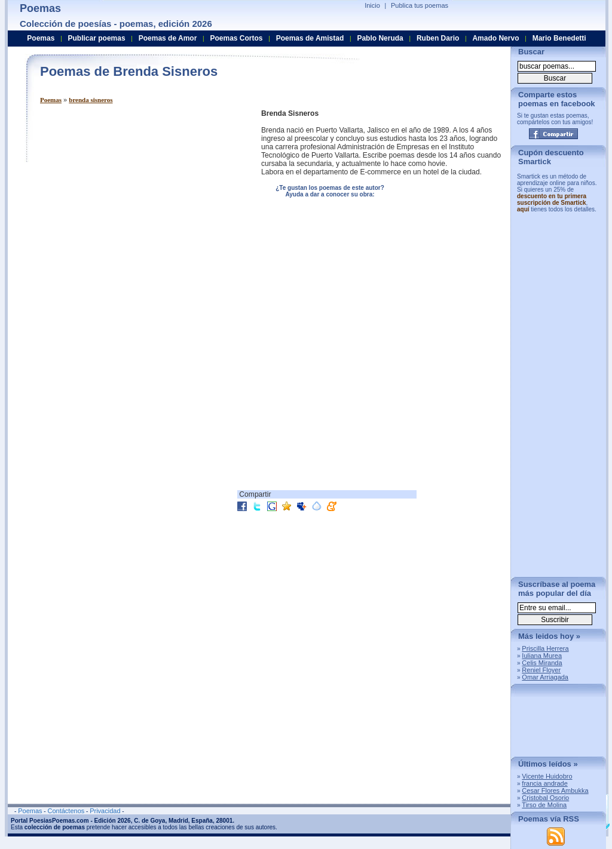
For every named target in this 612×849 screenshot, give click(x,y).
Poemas (51, 99)
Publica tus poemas (419, 5)
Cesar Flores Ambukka (555, 790)
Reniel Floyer (541, 669)
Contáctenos (65, 810)
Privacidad (105, 810)
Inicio (372, 5)
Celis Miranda (542, 662)
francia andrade (544, 783)
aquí (523, 209)
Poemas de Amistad (310, 38)
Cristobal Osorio (545, 797)
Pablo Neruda (380, 38)
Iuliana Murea (542, 655)
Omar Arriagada (545, 677)
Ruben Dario (438, 38)
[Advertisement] (140, 192)
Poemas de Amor (168, 38)
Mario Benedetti (559, 38)
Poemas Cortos (236, 38)
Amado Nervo (495, 38)
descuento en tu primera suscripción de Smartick (551, 199)
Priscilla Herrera (545, 648)
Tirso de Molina (544, 804)
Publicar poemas (97, 38)
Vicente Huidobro (547, 776)
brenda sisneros (90, 99)
